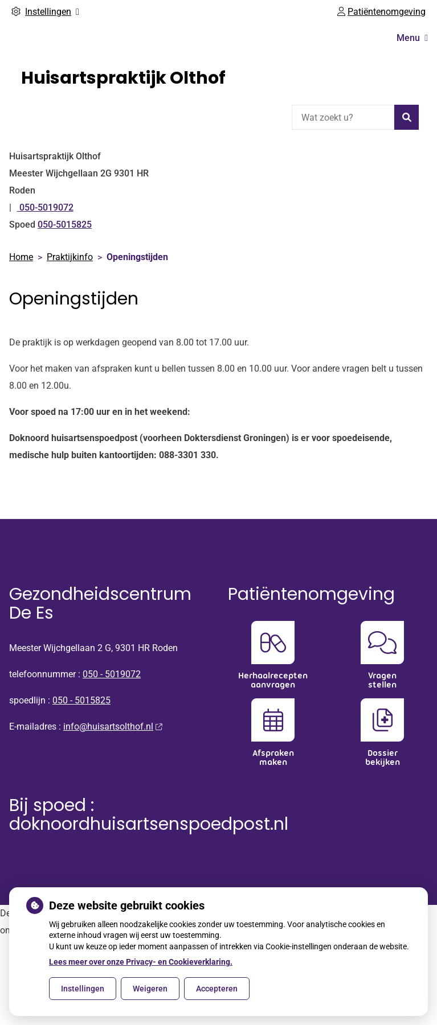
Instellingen (82, 988)
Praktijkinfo (70, 257)
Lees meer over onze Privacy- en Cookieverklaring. (140, 961)
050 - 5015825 (81, 700)
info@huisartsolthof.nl (112, 726)
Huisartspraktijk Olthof (123, 78)
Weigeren (150, 988)
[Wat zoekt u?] (343, 117)
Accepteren (217, 988)
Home (21, 257)
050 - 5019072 (112, 674)
